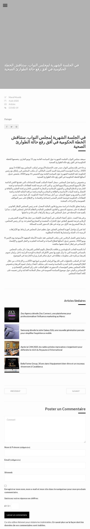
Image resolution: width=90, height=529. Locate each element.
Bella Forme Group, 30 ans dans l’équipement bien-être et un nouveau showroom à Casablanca (44, 365)
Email (12, 460)
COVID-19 (13, 108)
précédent (15, 391)
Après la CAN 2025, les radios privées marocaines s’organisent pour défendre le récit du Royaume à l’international (43, 348)
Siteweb (8, 472)
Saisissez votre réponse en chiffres (21, 498)
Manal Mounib (15, 97)
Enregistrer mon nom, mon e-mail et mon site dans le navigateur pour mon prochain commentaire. (45, 490)
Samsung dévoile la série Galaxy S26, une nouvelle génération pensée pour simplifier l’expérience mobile (44, 331)
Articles (12, 104)
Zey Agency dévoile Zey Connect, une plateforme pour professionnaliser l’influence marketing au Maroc (37, 315)
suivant (76, 391)
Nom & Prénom (17, 447)
